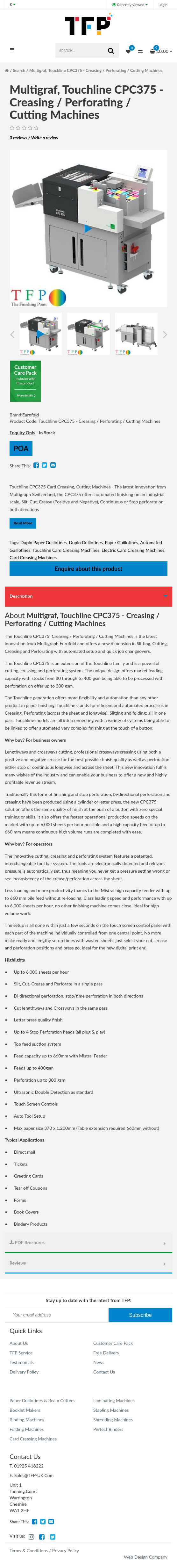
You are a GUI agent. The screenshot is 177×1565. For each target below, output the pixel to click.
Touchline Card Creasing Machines (65, 550)
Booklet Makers (25, 1410)
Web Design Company (145, 1557)
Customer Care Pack (113, 1343)
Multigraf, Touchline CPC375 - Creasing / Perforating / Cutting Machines (95, 70)
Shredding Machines (113, 1419)
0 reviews (18, 137)
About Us (19, 1343)
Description (21, 596)
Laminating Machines (114, 1400)
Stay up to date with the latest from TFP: (88, 1300)
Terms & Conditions (29, 1550)
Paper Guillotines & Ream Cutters (42, 1400)
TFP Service (21, 1352)
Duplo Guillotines (86, 542)
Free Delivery (106, 1352)
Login (163, 4)
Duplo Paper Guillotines (43, 542)
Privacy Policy (65, 1550)
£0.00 (161, 49)
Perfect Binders (108, 1429)
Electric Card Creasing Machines (133, 550)
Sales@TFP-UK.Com (33, 1475)
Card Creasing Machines (33, 557)
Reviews (18, 1263)
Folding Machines (27, 1429)
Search (19, 70)
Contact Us (104, 1371)
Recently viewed (128, 4)
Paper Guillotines (121, 542)
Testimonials (22, 1362)
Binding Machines (27, 1419)
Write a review (44, 137)
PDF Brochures (27, 1242)
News (98, 1362)
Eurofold (30, 414)
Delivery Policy (24, 1371)
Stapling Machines (111, 1410)
